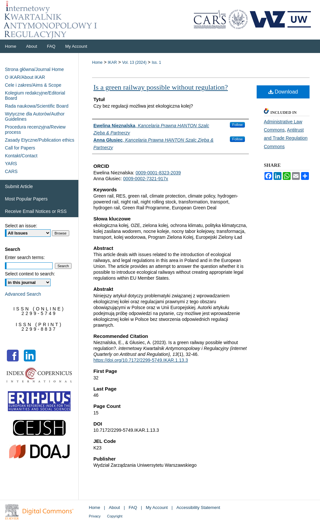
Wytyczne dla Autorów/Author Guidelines (35, 116)
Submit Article (19, 186)
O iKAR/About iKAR (25, 77)
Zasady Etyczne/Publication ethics (39, 140)
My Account (157, 507)
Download (283, 92)
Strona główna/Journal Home (34, 69)
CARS (11, 171)
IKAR (112, 62)
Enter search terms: (25, 257)
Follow (237, 125)
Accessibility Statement (198, 507)
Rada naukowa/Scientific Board (37, 106)
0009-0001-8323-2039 (158, 172)
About (114, 507)
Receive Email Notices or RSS (36, 211)
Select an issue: (21, 225)
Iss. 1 (156, 62)
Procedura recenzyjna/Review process (35, 129)
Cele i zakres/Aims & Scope (33, 85)
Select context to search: (30, 273)
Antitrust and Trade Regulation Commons (286, 138)
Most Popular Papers (26, 198)
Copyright (114, 516)
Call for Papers (20, 147)
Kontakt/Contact (21, 155)
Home (97, 62)
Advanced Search (23, 294)
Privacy (95, 516)
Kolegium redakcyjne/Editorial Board (35, 95)
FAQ (133, 507)
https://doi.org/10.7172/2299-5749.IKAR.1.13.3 (140, 360)
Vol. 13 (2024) (134, 62)
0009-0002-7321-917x (145, 178)
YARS (11, 163)
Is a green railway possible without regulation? (160, 87)
